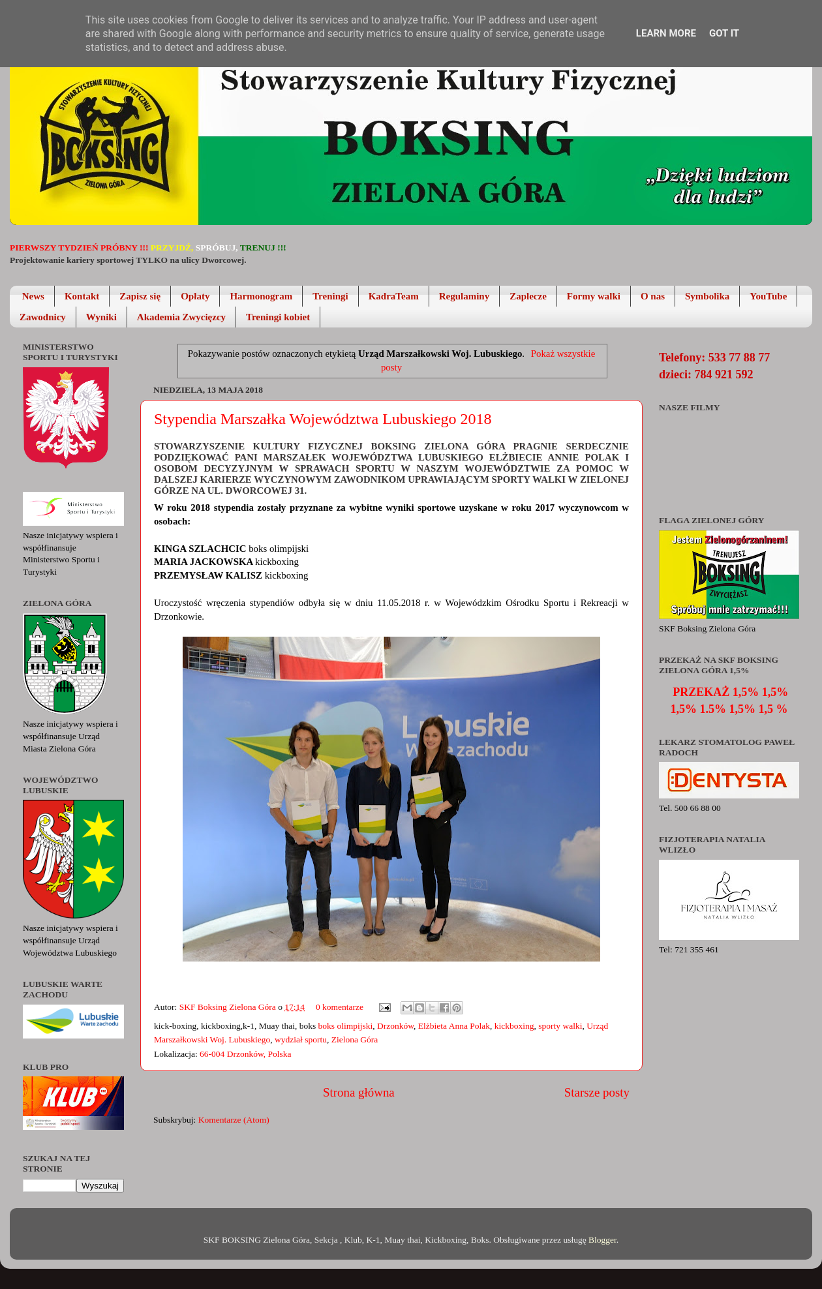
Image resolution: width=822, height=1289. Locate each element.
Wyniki (101, 317)
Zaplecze (528, 296)
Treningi (330, 296)
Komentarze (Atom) (233, 1120)
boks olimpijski (345, 1026)
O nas (653, 296)
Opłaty (195, 296)
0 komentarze (339, 1007)
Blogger (602, 1240)
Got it (724, 33)
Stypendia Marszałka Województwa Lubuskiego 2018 (323, 418)
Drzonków (395, 1026)
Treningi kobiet (278, 317)
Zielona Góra (354, 1039)
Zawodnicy (43, 317)
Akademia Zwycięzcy (181, 317)
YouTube (768, 296)
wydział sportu (301, 1039)
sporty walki (560, 1026)
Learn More (666, 33)
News (33, 296)
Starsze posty (597, 1092)
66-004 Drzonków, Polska (245, 1054)
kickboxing (514, 1026)
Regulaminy (464, 296)
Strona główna (359, 1092)
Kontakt (82, 296)
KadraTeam (394, 296)
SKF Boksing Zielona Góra (229, 1007)
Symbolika (707, 296)
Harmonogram (261, 296)
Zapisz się (139, 296)
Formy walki (593, 296)
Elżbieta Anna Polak (454, 1026)
